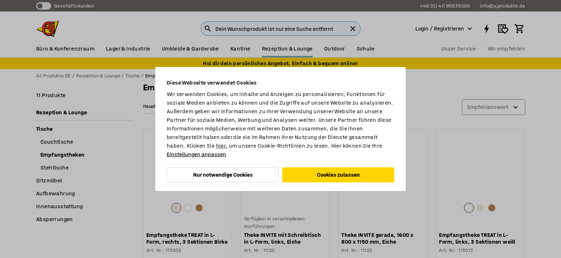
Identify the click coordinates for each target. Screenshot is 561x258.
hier (221, 145)
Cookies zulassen (338, 174)
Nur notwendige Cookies (223, 174)
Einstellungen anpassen (196, 154)
